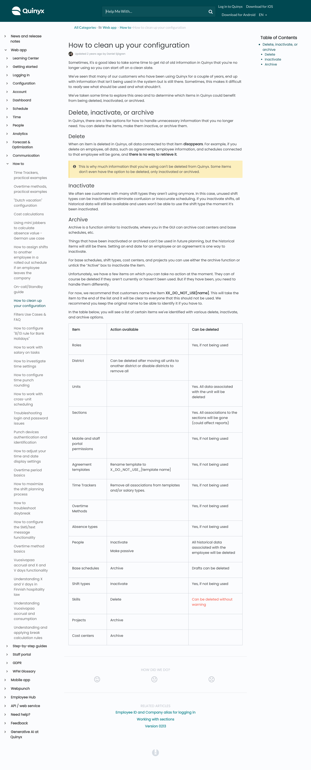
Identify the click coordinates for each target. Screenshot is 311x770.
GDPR (17, 663)
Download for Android (238, 15)
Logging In (21, 75)
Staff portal (21, 654)
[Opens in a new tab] (155, 752)
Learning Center (25, 58)
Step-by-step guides (29, 646)
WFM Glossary (23, 671)
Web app (18, 50)
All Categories (85, 28)
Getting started (25, 67)
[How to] (125, 28)
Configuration (23, 83)
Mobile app (20, 679)
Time (16, 117)
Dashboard (21, 100)
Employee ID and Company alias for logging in (155, 712)
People (18, 125)
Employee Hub (23, 697)
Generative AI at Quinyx (24, 734)
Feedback (19, 723)
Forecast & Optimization (22, 145)
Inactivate (273, 59)
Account (19, 92)
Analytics (20, 134)
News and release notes (25, 39)
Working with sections (155, 719)
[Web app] (107, 28)
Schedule (20, 109)
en (261, 15)
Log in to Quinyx (230, 7)
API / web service (25, 705)
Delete (270, 54)
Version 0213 (155, 726)
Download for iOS (259, 7)
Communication (26, 155)
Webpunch (20, 688)
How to (18, 164)
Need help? (20, 714)
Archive (271, 64)
